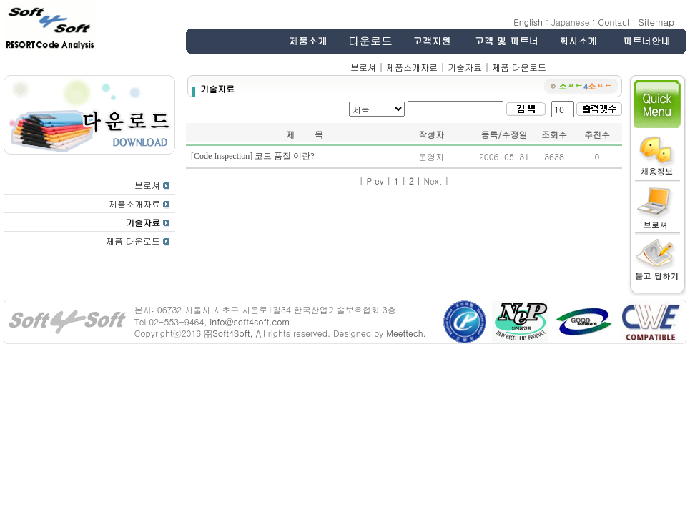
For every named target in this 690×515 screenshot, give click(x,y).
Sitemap (656, 22)
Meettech (404, 333)
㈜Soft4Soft (227, 333)
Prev (374, 181)
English (528, 22)
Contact (614, 22)
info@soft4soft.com (249, 321)
